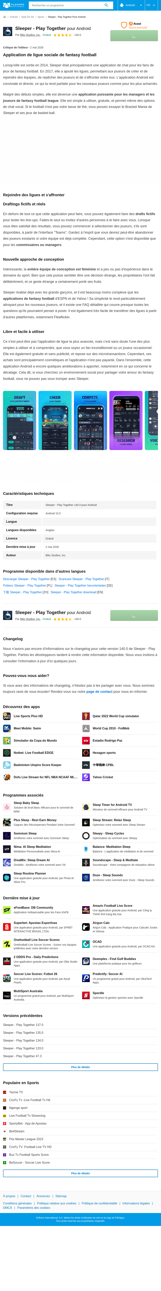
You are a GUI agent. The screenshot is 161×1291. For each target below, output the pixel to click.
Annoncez (43, 1196)
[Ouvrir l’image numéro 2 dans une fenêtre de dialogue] (90, 420)
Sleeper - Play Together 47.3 (22, 1056)
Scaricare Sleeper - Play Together (81, 579)
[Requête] (71, 5)
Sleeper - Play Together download (73, 592)
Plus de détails (80, 1067)
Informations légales (136, 1203)
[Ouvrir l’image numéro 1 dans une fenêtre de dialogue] (55, 420)
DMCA (7, 1207)
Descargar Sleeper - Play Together (26, 579)
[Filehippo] (13, 5)
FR (151, 5)
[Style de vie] (27, 17)
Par (28, 34)
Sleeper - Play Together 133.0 (23, 1048)
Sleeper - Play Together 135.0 (23, 1032)
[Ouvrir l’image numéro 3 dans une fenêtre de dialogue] (126, 420)
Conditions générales (17, 1203)
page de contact (99, 692)
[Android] (14, 17)
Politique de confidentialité (99, 1203)
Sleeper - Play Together (53, 28)
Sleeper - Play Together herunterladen (80, 585)
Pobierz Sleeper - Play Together (24, 585)
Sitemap (61, 1196)
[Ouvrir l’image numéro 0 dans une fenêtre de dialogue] (19, 420)
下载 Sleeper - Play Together (22, 592)
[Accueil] (4, 17)
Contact (26, 1196)
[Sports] (41, 17)
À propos (9, 1196)
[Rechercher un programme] (106, 5)
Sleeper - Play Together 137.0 (23, 1025)
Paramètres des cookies (33, 1207)
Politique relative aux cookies (56, 1203)
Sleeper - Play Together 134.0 (23, 1040)
